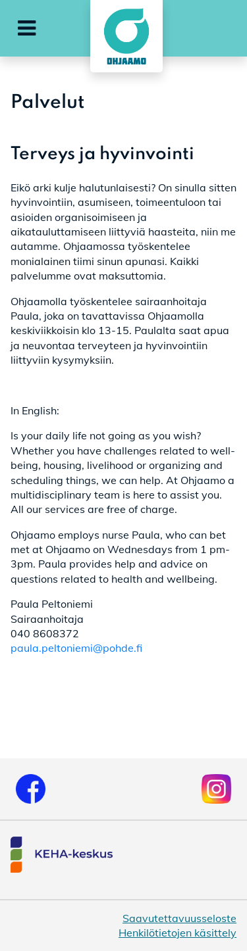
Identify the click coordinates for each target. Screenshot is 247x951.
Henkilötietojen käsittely (177, 932)
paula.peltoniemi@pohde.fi (76, 647)
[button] (26, 28)
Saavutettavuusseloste (179, 918)
